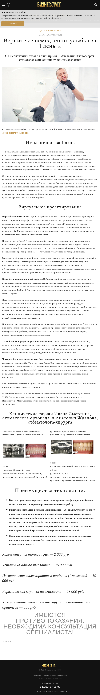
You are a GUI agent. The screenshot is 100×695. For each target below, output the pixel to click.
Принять (13, 24)
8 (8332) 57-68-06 (50, 687)
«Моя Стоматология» (16, 133)
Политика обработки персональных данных (50, 675)
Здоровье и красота (50, 30)
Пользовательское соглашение (50, 678)
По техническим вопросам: (50, 691)
